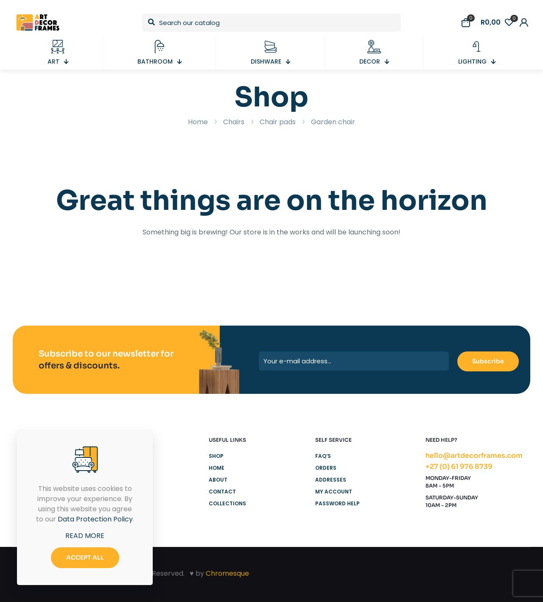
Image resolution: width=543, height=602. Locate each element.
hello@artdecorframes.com (474, 455)
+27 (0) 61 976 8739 (459, 466)
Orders (325, 467)
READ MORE (84, 536)
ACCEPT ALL (85, 557)
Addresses (330, 479)
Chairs (233, 122)
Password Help (337, 503)
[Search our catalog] (271, 23)
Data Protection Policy (95, 519)
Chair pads (278, 122)
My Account (333, 491)
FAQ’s (323, 456)
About (218, 479)
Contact (222, 491)
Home (198, 122)
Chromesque (227, 573)
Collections (227, 503)
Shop (216, 456)
